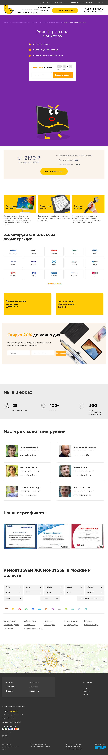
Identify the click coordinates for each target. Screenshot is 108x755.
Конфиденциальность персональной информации (40, 745)
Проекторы (34, 691)
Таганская (8, 629)
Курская (88, 621)
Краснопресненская (33, 629)
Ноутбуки (9, 682)
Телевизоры (10, 686)
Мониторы (34, 686)
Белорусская (9, 621)
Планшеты (9, 691)
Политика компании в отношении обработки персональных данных (74, 746)
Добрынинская (30, 621)
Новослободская (11, 625)
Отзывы (100, 2)
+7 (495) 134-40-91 (91, 9)
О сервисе (88, 2)
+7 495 (10, 711)
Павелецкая (49, 625)
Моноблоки (34, 682)
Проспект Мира (91, 625)
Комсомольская (71, 621)
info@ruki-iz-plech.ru (8, 718)
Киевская (48, 621)
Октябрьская (29, 625)
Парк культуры (71, 625)
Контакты (74, 2)
